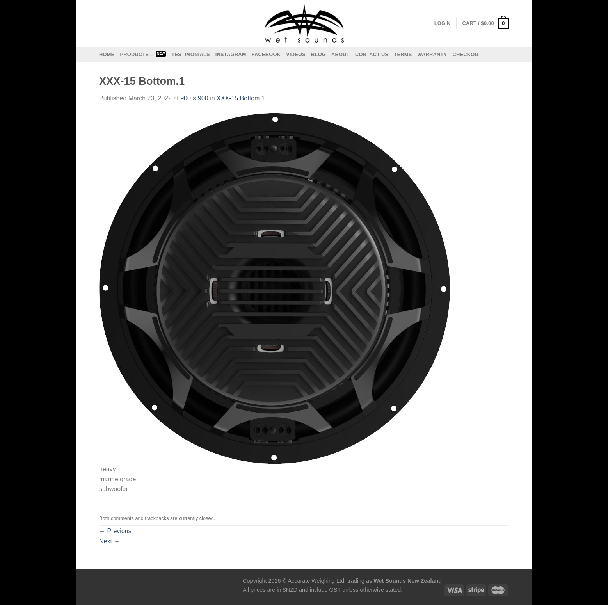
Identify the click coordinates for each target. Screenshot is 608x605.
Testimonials (190, 54)
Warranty (432, 54)
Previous (115, 531)
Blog (318, 54)
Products (137, 55)
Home (106, 54)
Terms (403, 54)
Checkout (467, 54)
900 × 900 (194, 98)
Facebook (266, 54)
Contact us (372, 54)
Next (109, 541)
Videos (296, 54)
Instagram (230, 54)
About (340, 54)
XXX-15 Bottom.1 (241, 98)
